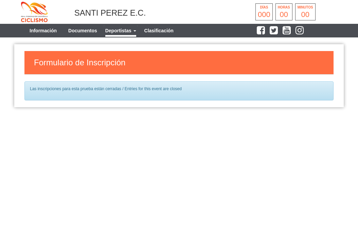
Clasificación (159, 30)
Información (43, 30)
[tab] (121, 31)
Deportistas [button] (120, 30)
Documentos (82, 30)
